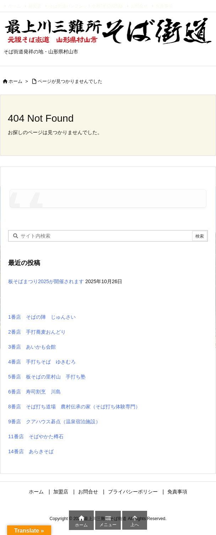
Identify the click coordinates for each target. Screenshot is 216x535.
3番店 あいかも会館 (32, 347)
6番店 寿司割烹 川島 (34, 391)
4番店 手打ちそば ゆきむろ (42, 362)
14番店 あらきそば (31, 451)
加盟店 (34, 6)
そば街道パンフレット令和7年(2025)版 (86, 6)
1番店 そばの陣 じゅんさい (42, 317)
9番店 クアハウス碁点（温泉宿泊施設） (54, 421)
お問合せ (139, 6)
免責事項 (164, 6)
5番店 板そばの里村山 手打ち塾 (47, 377)
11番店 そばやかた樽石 (36, 436)
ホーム (14, 6)
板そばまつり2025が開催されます (46, 281)
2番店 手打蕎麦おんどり (37, 332)
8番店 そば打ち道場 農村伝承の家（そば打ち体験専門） (74, 406)
